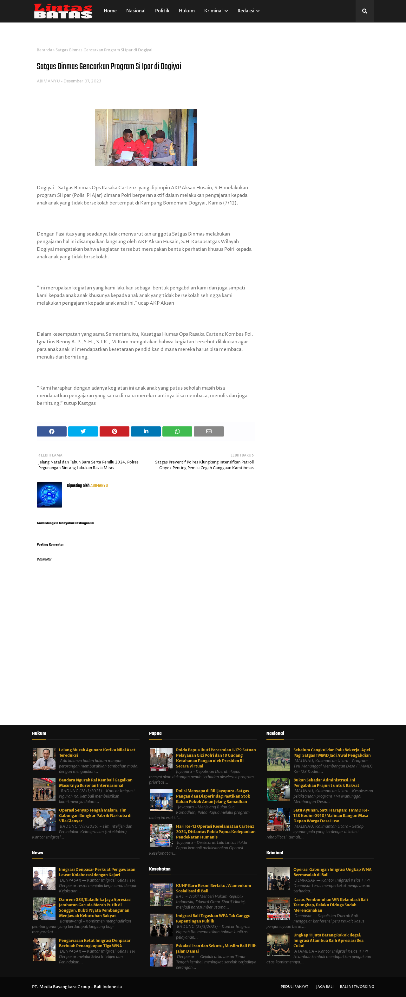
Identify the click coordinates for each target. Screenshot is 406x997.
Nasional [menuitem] (136, 11)
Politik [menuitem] (162, 11)
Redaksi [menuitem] (246, 11)
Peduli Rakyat (294, 986)
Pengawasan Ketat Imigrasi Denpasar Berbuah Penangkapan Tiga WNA (95, 943)
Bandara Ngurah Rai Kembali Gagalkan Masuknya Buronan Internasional (96, 783)
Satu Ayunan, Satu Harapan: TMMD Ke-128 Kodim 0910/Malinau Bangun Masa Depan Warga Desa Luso (331, 816)
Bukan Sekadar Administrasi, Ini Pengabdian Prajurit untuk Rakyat (326, 783)
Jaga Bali (325, 986)
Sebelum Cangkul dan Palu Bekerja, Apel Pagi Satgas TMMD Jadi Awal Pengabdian (332, 753)
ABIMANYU (48, 81)
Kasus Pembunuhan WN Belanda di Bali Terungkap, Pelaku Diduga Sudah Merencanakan (330, 905)
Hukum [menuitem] (187, 11)
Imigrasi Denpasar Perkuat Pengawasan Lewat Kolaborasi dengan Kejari (97, 872)
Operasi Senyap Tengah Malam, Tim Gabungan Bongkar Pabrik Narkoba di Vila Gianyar (95, 816)
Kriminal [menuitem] (213, 11)
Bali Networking (357, 986)
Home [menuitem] (110, 11)
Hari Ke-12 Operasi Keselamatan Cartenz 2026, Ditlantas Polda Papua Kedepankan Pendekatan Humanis (216, 832)
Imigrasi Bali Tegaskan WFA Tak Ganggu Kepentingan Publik (213, 918)
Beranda (44, 50)
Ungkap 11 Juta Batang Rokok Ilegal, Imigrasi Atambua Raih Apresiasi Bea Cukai (328, 940)
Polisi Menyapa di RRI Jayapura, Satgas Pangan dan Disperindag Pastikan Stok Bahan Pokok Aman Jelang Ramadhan (213, 796)
